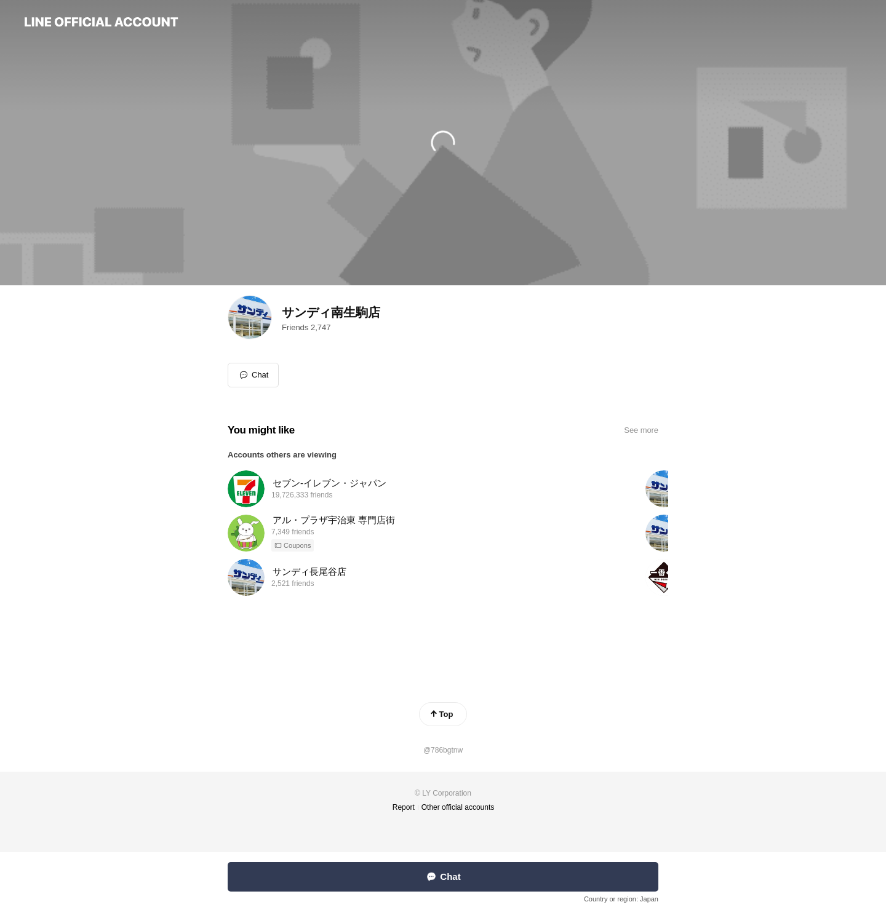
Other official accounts (458, 807)
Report (404, 807)
